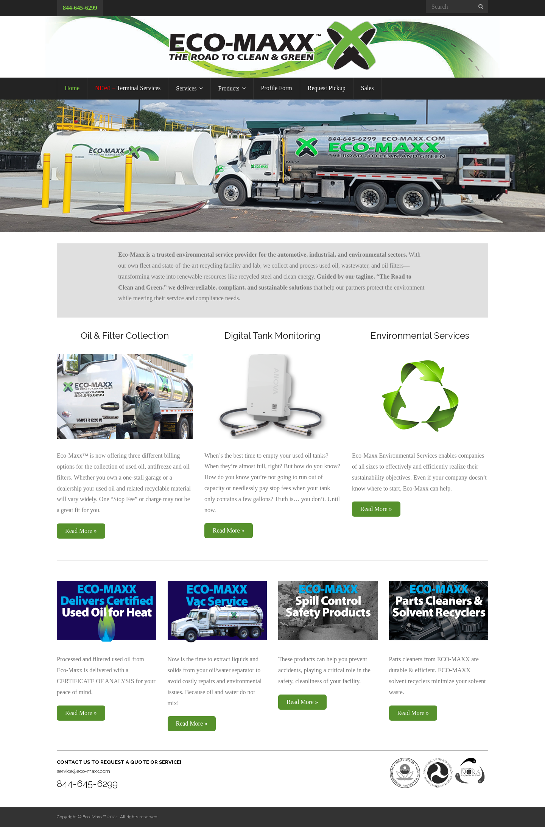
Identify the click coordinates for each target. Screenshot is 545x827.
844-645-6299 (80, 8)
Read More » (81, 531)
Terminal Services (127, 88)
